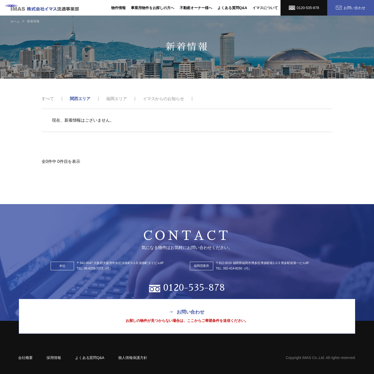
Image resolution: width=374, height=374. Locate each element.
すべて (48, 98)
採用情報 (53, 358)
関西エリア (80, 98)
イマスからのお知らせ (163, 98)
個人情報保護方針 (132, 358)
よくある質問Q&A (232, 8)
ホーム (15, 21)
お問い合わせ (351, 8)
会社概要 (25, 358)
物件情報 (118, 8)
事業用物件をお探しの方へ (152, 8)
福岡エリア (116, 98)
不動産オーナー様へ (196, 8)
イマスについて (265, 8)
